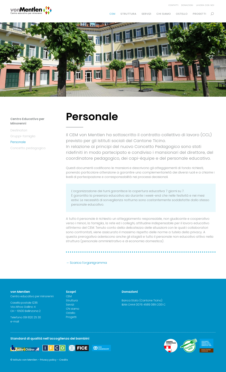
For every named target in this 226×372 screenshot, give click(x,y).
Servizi (146, 14)
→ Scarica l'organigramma (87, 262)
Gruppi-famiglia (22, 136)
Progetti (199, 14)
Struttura (128, 14)
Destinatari (18, 130)
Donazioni (187, 5)
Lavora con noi (205, 5)
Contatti (174, 5)
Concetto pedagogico (28, 148)
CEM (112, 14)
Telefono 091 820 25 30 (25, 317)
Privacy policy (48, 359)
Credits (63, 359)
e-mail (14, 321)
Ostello (181, 14)
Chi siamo (163, 14)
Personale (18, 142)
